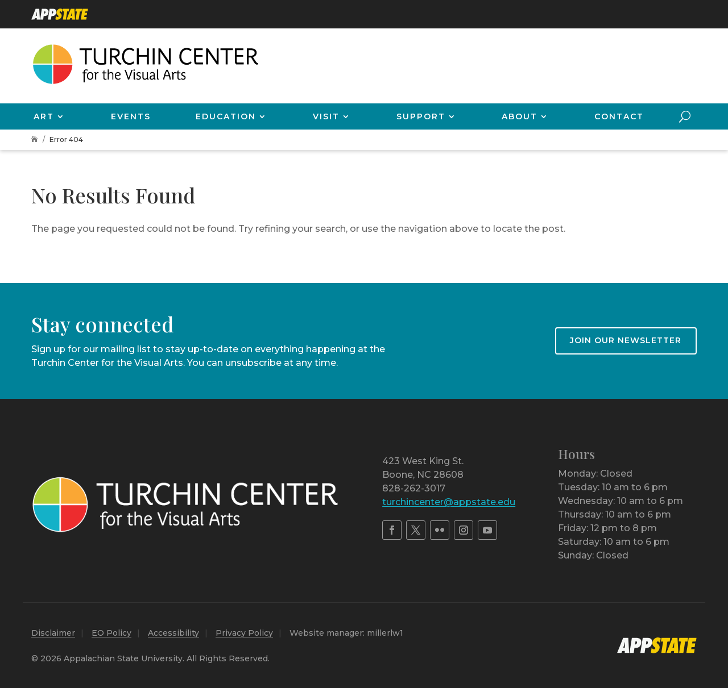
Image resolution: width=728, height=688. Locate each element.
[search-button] (684, 116)
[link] (59, 14)
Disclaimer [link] (53, 633)
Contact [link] (619, 116)
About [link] (519, 116)
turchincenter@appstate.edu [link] (448, 502)
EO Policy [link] (111, 633)
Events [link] (131, 116)
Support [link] (420, 116)
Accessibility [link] (173, 633)
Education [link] (226, 116)
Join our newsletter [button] (625, 340)
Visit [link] (326, 116)
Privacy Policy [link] (244, 633)
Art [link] (44, 116)
